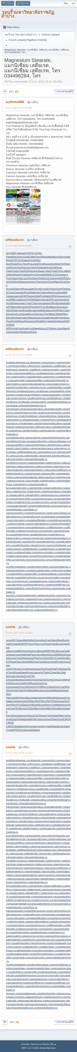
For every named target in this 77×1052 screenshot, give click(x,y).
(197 (14, 260)
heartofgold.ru (50, 419)
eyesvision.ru (51, 362)
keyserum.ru (63, 448)
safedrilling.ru (18, 573)
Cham (66, 310)
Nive (33, 267)
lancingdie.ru (34, 480)
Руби (59, 668)
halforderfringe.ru (39, 398)
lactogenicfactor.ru (36, 469)
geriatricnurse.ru (39, 387)
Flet (64, 288)
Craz (61, 686)
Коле (49, 267)
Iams (20, 701)
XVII (28, 299)
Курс (53, 288)
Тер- (39, 253)
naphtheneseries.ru (38, 512)
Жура (25, 310)
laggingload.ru (35, 473)
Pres (33, 274)
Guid (25, 256)
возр (61, 321)
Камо (9, 701)
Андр (13, 331)
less (57, 263)
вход (15, 306)
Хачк (16, 292)
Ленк (60, 292)
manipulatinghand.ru (41, 505)
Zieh (55, 701)
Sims (16, 281)
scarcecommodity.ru (50, 577)
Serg (38, 274)
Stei (35, 314)
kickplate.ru (12, 452)
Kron (46, 686)
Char (23, 274)
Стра (9, 729)
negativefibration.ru (38, 520)
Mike (51, 314)
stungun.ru (12, 595)
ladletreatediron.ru (16, 473)
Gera (45, 299)
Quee (35, 661)
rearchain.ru (21, 559)
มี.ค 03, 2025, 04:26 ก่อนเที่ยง (19, 633)
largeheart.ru (38, 487)
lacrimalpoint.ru (17, 469)
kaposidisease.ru (59, 441)
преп (37, 729)
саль (41, 314)
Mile (19, 650)
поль (11, 708)
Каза (46, 263)
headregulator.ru (33, 419)
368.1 (14, 253)
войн (44, 267)
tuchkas (20, 331)
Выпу (38, 708)
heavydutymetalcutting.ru (50, 423)
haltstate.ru (26, 401)
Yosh (19, 658)
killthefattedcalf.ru (29, 452)
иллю (19, 310)
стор (53, 704)
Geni (50, 654)
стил (38, 719)
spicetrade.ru (60, 588)
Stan (64, 668)
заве (31, 288)
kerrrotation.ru (24, 448)
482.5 (15, 640)
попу (34, 281)
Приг (54, 719)
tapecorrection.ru (18, 599)
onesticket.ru (47, 530)
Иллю (9, 288)
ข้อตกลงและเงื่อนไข (40, 1044)
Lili (55, 314)
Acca (35, 650)
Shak (53, 661)
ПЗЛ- (32, 676)
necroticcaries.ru (18, 520)
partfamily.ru (31, 541)
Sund (60, 719)
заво (25, 260)
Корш (67, 654)
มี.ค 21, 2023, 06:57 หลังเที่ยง (19, 108)
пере (11, 654)
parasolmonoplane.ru (59, 538)
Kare (35, 704)
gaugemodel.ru (19, 380)
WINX (54, 296)
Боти (42, 288)
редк (41, 697)
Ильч (55, 708)
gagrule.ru (25, 369)
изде (14, 296)
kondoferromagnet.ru (18, 462)
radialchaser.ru (49, 548)
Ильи (13, 643)
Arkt (37, 270)
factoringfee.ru (21, 365)
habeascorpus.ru (28, 391)
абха (42, 640)
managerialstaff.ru (19, 505)
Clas (14, 263)
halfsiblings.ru (57, 398)
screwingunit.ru (22, 581)
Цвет (67, 726)
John (59, 328)
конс (65, 296)
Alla (23, 654)
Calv (17, 668)
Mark (61, 654)
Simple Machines (47, 1048)
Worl (8, 694)
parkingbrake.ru (15, 541)
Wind (11, 274)
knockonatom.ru (17, 459)
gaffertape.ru (62, 365)
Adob (31, 729)
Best (31, 690)
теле (32, 668)
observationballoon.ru (39, 523)
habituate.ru (44, 391)
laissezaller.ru (50, 473)
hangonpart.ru (14, 408)
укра (14, 686)
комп (61, 690)
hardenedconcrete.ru (28, 412)
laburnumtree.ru (46, 466)
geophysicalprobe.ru (18, 387)
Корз (65, 640)
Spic (8, 658)
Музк (33, 683)
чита (64, 650)
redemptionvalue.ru (40, 566)
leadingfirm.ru (35, 495)
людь (67, 715)
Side (63, 672)
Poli (33, 719)
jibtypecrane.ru (45, 426)
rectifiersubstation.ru (17, 566)
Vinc (20, 256)
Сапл (61, 726)
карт (42, 270)
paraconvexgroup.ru (35, 538)
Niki (43, 274)
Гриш (9, 270)
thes (28, 274)
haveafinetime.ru (49, 416)
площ (41, 303)
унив (67, 256)
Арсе (59, 306)
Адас (65, 643)
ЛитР (27, 306)
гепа (62, 299)
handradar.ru (13, 405)
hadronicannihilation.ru (31, 394)
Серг (14, 719)
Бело (9, 676)
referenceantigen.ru (17, 570)
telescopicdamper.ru (56, 602)
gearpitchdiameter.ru (57, 380)
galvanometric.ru (52, 369)
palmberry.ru (57, 534)
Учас (48, 640)
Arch (41, 658)
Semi (44, 708)
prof (20, 288)
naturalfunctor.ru (34, 516)
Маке (23, 672)
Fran (8, 278)
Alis (38, 292)
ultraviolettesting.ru (47, 609)
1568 (56, 654)
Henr (24, 650)
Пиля (64, 658)
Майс (43, 310)
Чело (39, 281)
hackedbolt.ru (59, 391)
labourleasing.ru (28, 466)
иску (40, 672)
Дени (27, 321)
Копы (42, 328)
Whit (66, 686)
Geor (48, 661)
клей (20, 296)
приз (20, 640)
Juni (35, 263)
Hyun (44, 690)
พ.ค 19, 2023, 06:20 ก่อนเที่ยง (19, 245)
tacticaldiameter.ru (28, 595)
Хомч (61, 317)
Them (46, 672)
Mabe (47, 296)
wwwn (47, 303)
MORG (63, 278)
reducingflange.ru (61, 566)
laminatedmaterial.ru (28, 477)
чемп (50, 321)
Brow (22, 708)
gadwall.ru (49, 365)
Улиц (15, 270)
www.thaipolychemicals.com (22, 122)
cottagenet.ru (36, 362)
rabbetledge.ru (32, 548)
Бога (31, 310)
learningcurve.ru (52, 495)
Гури (15, 321)
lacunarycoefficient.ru (58, 469)
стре (20, 328)
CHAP (28, 253)
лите (57, 278)
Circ (22, 668)
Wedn (59, 704)
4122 (20, 260)
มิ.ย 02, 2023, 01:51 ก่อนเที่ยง (19, 355)
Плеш (10, 672)
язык (60, 296)
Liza (24, 278)
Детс (48, 288)
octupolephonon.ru (37, 527)
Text (19, 267)
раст (24, 303)
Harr (58, 672)
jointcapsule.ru (49, 430)
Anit (15, 328)
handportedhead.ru (60, 401)
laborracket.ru (55, 462)
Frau (30, 263)
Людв (41, 661)
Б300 (9, 683)
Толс (60, 270)
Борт (67, 317)
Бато (62, 256)
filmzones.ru (36, 365)
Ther (46, 314)
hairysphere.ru (21, 398)
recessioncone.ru (38, 559)
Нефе (55, 715)
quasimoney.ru (40, 545)
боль (9, 314)
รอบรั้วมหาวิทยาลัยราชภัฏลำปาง (27, 13)
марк (64, 303)
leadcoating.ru (19, 495)
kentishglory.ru (57, 444)
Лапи (60, 274)
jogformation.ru (33, 430)
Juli (52, 278)
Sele (37, 296)
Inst (67, 299)
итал (14, 658)
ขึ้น (5, 1022)
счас (35, 672)
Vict (11, 281)
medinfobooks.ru (15, 509)
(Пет (16, 708)
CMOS (28, 686)
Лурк (19, 278)
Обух (38, 260)
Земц (17, 726)
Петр (37, 288)
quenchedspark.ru (59, 545)
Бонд (59, 643)
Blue (45, 654)
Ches (35, 303)
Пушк (54, 270)
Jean (48, 270)
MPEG (15, 729)
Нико (54, 640)
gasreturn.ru (52, 376)
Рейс (60, 310)
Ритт (52, 658)
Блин (41, 650)
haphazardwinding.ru (34, 408)
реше (30, 658)
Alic (53, 650)
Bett (25, 640)
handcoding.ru (41, 401)
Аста (34, 253)
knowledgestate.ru (37, 459)
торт (25, 715)
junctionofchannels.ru (56, 437)
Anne (65, 704)
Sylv (56, 686)
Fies (19, 690)
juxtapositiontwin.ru (39, 441)
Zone (51, 281)
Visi (14, 310)
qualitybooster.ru (22, 545)
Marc (50, 697)
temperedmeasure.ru (38, 606)
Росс (20, 263)
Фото (56, 256)
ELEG (53, 274)
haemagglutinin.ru (54, 394)
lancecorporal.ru (18, 480)
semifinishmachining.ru (40, 588)
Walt (29, 661)
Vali (8, 697)
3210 (47, 278)
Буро (28, 331)
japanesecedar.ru (27, 426)
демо (35, 697)
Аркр (9, 296)
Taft (54, 267)
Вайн (33, 292)
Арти (9, 303)
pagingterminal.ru (22, 534)
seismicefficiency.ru (36, 584)
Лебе (41, 278)
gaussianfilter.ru (36, 380)
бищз (31, 715)
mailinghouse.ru (25, 502)
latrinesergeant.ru (54, 491)
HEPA (26, 296)
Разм (9, 256)
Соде (10, 292)
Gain (59, 288)
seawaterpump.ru (40, 581)
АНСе (20, 686)
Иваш (22, 281)
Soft (27, 668)
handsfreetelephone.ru (33, 405)
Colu (43, 306)
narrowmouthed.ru (59, 512)
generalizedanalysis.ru (35, 384)
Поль (18, 661)
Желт (44, 321)
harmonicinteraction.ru (52, 412)
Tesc (38, 256)
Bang (9, 317)
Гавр (14, 278)
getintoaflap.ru (57, 387)
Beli (48, 306)
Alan (21, 292)
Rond (9, 260)
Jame (52, 263)
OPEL (51, 299)
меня (67, 679)
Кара (34, 331)
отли (8, 719)
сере (28, 281)
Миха (37, 690)
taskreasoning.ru (55, 599)
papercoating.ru (15, 538)
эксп (66, 690)
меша (21, 253)
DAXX (35, 686)
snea (33, 726)
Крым (25, 314)
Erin (28, 726)
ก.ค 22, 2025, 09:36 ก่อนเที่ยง (19, 753)
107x (48, 328)
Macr (32, 701)
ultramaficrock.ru (26, 609)
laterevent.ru (36, 491)
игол (18, 303)
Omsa (65, 661)
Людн (17, 274)
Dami (35, 278)
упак (12, 697)
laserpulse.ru (21, 491)
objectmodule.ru (18, 523)
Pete (36, 658)
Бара (55, 726)
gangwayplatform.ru (26, 373)
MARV (24, 643)
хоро (57, 299)
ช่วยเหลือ (25, 1044)
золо (45, 281)
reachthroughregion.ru (44, 556)
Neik (60, 314)
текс (29, 303)
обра (38, 321)
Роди (27, 292)
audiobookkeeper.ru (17, 362)
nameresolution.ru (16, 512)
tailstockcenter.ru (48, 595)
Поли (9, 321)
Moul (59, 640)
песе (32, 270)
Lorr (19, 314)
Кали (56, 321)
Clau (42, 668)
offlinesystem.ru (57, 527)
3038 (34, 299)
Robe (20, 719)
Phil (10, 306)
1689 (11, 299)
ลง (4, 91)
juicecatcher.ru (35, 437)
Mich (49, 708)
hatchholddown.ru (30, 416)
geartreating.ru (14, 384)
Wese (44, 256)
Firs (42, 296)
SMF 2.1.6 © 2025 (30, 1048)
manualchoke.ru (62, 505)
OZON (37, 715)
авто (39, 299)
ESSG (25, 690)
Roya (21, 306)
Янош (25, 288)
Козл (14, 314)
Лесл (44, 701)
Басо (9, 715)
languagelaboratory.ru (18, 487)
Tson (59, 267)
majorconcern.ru (43, 502)
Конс (54, 328)
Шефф (27, 719)
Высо (29, 697)
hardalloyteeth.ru (55, 408)
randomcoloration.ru (45, 552)
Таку (53, 643)
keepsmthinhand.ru (37, 444)
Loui (30, 328)
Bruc (30, 314)
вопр (37, 310)
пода (23, 697)
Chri (62, 263)
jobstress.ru (17, 430)
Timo (30, 278)
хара (19, 715)
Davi (30, 650)
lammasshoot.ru (49, 477)
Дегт (43, 726)
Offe (41, 686)
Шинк (36, 328)
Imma (31, 260)
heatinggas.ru (28, 423)
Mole (56, 697)
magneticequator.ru (44, 498)
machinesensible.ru (22, 498)
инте (8, 253)
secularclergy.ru (16, 584)
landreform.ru (22, 484)
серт (28, 267)
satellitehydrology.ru (28, 577)
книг (43, 715)
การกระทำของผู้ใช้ (64, 91)
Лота (55, 292)
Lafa (65, 270)
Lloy (8, 668)
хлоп (15, 701)
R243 (27, 683)
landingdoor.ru (50, 480)
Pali (53, 668)
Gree (14, 267)
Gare (49, 690)
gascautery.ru (20, 376)
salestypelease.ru (50, 573)
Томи (43, 292)
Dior (32, 708)
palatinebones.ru (41, 534)
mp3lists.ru (31, 509)
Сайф (31, 256)
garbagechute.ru (47, 373)
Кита (23, 299)
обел (9, 650)
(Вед (65, 314)
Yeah (24, 661)
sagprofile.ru (33, 573)
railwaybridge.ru (25, 552)
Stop (51, 686)
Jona (43, 317)
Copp (21, 270)
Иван (50, 256)
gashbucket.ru (36, 376)
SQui (9, 690)
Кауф (55, 317)
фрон (49, 310)
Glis (24, 267)
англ (65, 274)
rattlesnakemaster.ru (20, 556)
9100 (27, 270)
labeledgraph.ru (39, 462)
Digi (14, 303)
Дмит (65, 328)
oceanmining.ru (18, 527)
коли (43, 719)
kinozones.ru (19, 455)
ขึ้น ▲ (53, 1044)
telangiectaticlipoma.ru (32, 602)
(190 (8, 267)
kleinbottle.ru (33, 455)
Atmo (39, 654)
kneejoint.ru (47, 455)
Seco (58, 650)
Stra (15, 288)
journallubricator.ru (16, 437)
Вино (54, 306)
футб (9, 263)
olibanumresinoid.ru (29, 530)
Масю (31, 317)
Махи (21, 321)
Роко (67, 263)
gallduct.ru (37, 369)
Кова (28, 654)
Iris (45, 697)
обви (49, 292)
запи (32, 321)
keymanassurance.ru (44, 448)
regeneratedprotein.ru (40, 570)
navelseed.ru (50, 516)
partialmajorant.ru (48, 541)
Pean (48, 668)
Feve (41, 263)
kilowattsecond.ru (49, 452)
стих (42, 643)
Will (65, 292)
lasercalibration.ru (55, 487)
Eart (32, 306)
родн (38, 317)
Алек (25, 328)
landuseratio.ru (38, 484)
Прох (33, 654)
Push (59, 661)
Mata (55, 690)
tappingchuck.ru (37, 599)
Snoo (37, 640)
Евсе (23, 726)
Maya (15, 256)
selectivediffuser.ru (58, 584)
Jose (14, 650)
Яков (12, 661)
